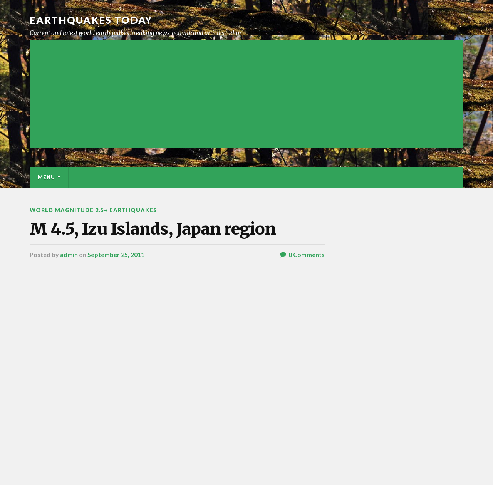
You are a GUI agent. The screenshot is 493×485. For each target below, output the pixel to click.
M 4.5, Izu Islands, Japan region (153, 228)
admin (69, 254)
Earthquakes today (91, 20)
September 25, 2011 (115, 254)
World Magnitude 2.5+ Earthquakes (93, 210)
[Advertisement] (246, 94)
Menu (46, 177)
